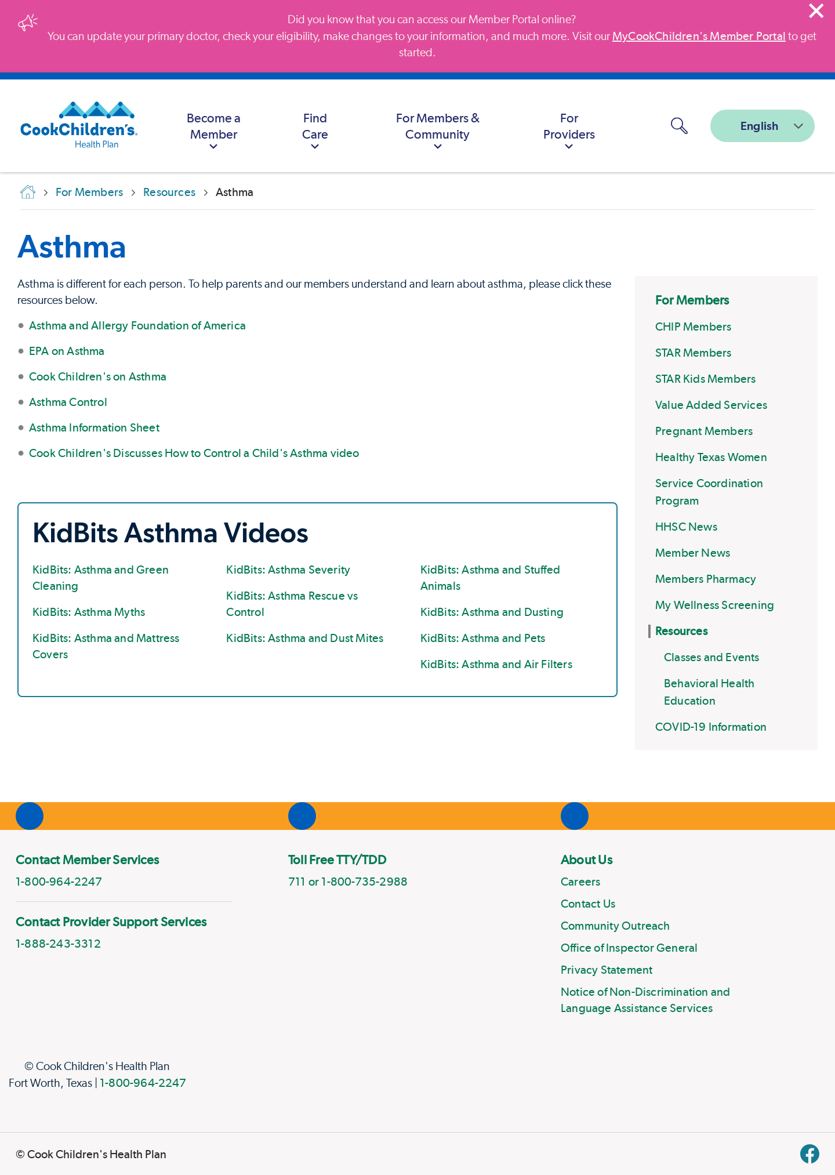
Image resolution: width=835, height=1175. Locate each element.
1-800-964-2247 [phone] (59, 881)
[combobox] (762, 126)
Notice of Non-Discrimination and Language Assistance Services (645, 1000)
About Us (586, 859)
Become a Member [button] (214, 132)
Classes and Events (712, 657)
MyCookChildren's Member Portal (699, 36)
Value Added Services (711, 405)
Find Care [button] (315, 132)
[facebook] (809, 1153)
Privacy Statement (606, 970)
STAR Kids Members (705, 379)
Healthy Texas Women (711, 457)
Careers (580, 881)
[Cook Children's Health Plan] (73, 125)
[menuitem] (213, 125)
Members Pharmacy (705, 579)
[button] (679, 126)
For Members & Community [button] (438, 132)
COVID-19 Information (711, 727)
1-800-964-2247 (143, 1083)
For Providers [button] (569, 132)
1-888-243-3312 (58, 944)
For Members (692, 299)
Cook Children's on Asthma (97, 376)
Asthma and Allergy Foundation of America (137, 325)
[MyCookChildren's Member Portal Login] (639, 125)
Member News (692, 553)
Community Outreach (615, 926)
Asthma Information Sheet (94, 427)
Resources (681, 631)
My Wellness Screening (714, 605)
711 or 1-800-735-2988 (348, 881)
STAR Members (693, 353)
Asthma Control (68, 402)
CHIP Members (693, 326)
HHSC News (686, 527)
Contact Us (588, 904)
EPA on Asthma (67, 351)
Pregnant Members (704, 431)
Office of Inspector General (629, 948)
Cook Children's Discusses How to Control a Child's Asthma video (194, 453)
